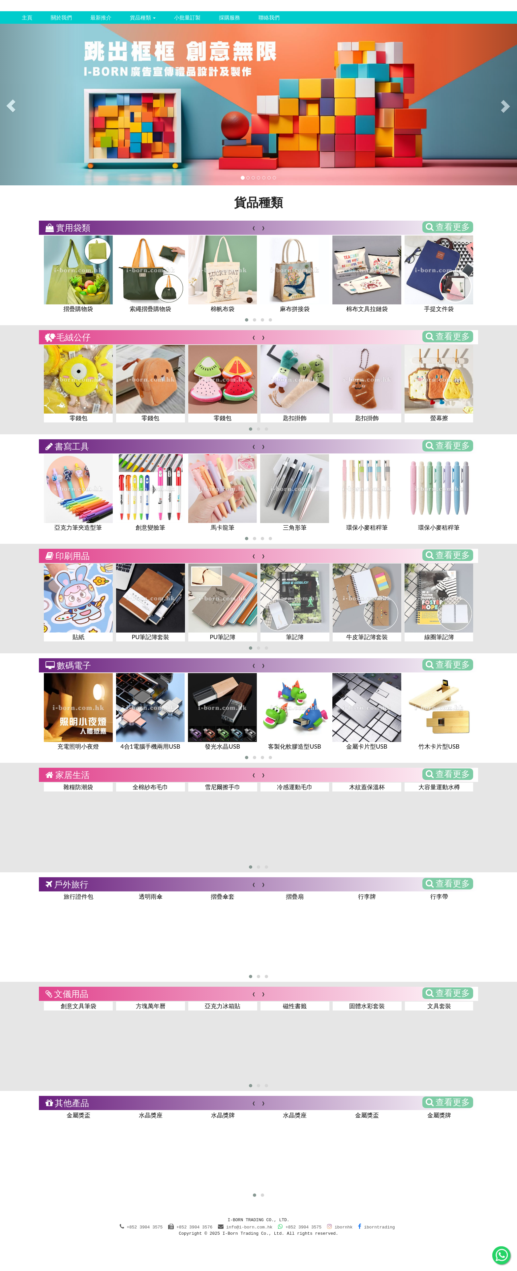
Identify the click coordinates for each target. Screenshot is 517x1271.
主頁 (27, 17)
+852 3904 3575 (299, 1227)
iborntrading (376, 1227)
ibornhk (339, 1227)
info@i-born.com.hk (249, 1227)
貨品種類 (143, 17)
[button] (247, 320)
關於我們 (61, 17)
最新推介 (100, 17)
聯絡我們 (269, 17)
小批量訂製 (187, 17)
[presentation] (253, 227)
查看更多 (448, 226)
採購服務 (229, 17)
